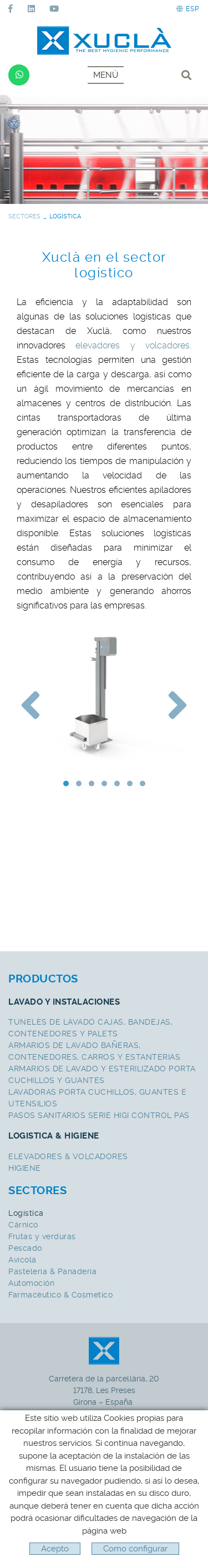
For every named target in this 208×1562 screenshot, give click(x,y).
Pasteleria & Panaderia (52, 1271)
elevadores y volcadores (132, 345)
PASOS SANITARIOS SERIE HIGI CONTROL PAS (99, 1115)
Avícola (22, 1259)
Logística (26, 1213)
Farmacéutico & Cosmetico (60, 1294)
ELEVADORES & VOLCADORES (68, 1156)
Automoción (31, 1283)
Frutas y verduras (42, 1236)
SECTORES (24, 216)
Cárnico (23, 1224)
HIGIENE (24, 1168)
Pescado (25, 1248)
